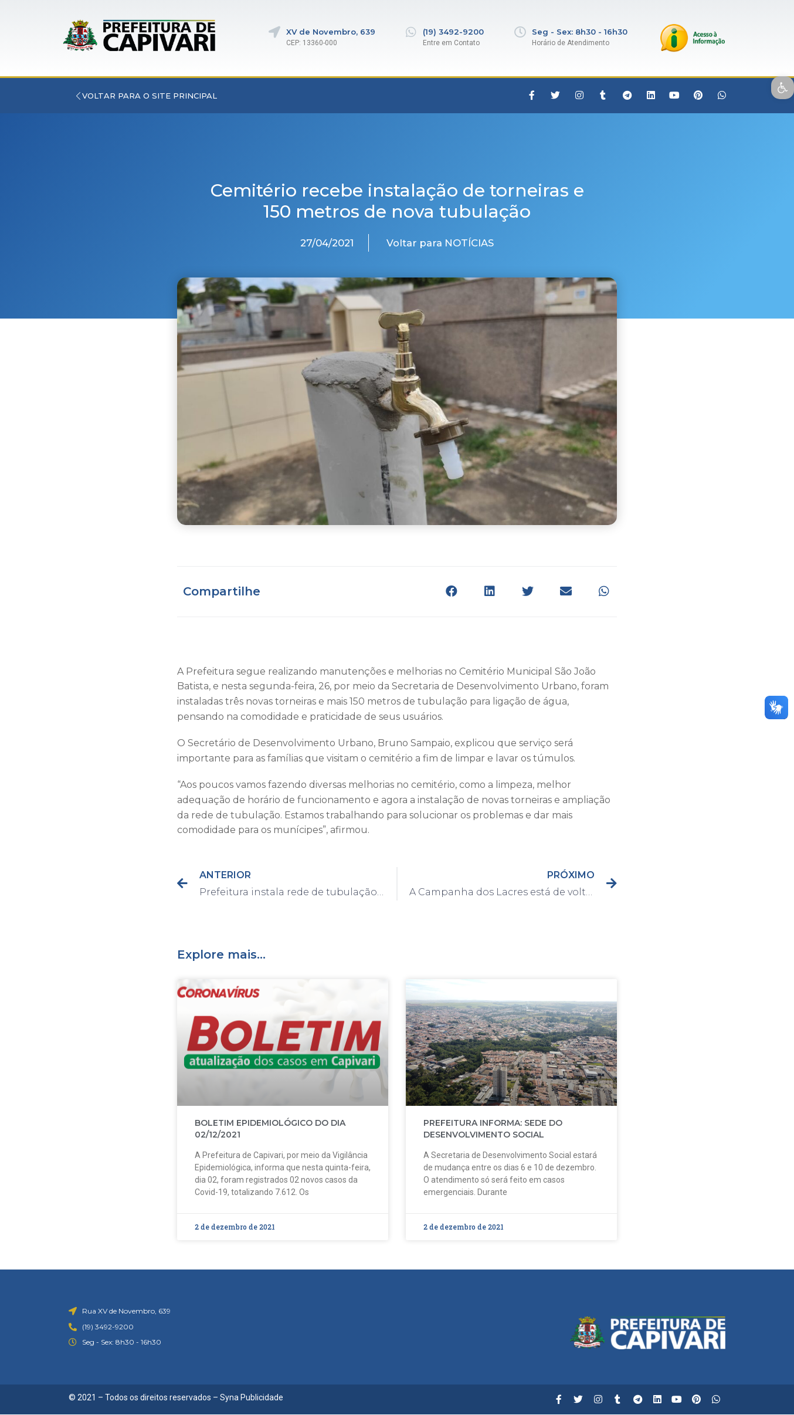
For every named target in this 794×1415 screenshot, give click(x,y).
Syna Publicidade (251, 1397)
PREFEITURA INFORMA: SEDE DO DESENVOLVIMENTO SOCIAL (492, 1129)
